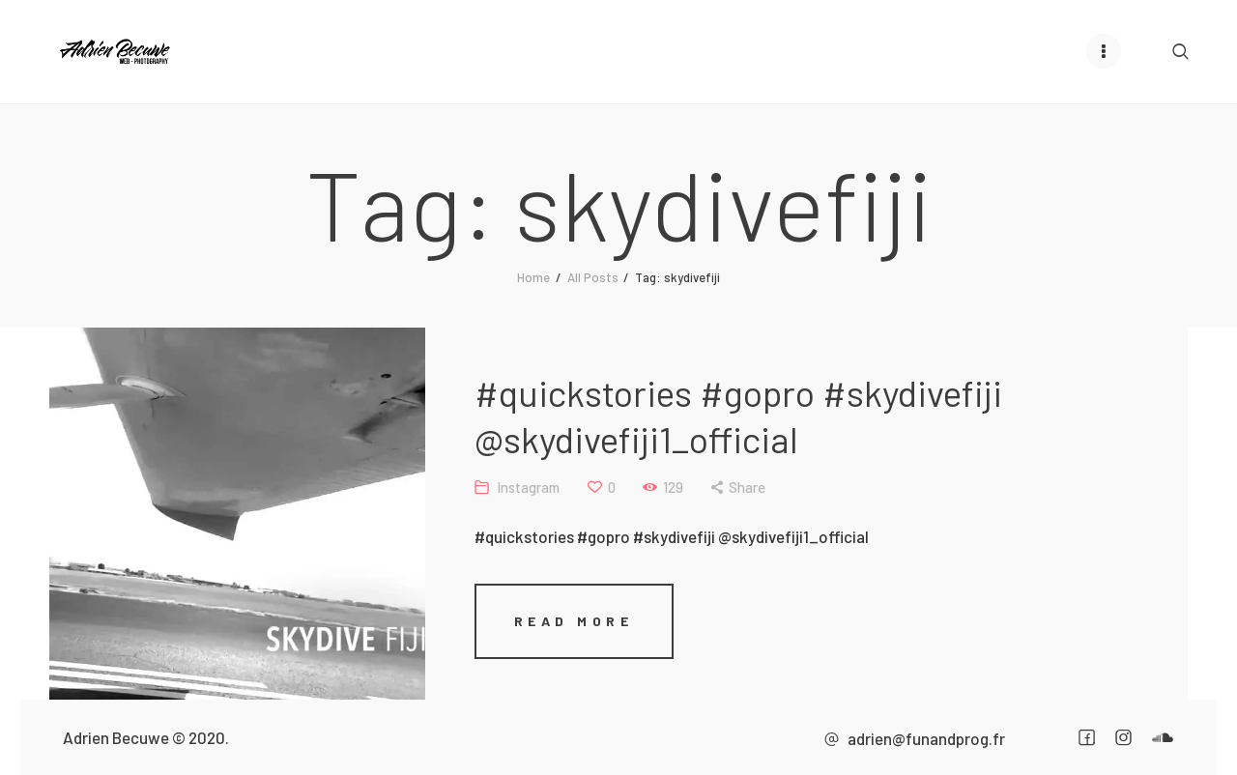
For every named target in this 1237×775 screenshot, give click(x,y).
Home (533, 276)
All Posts (592, 276)
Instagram (528, 486)
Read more (574, 620)
